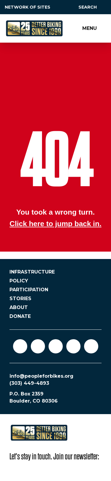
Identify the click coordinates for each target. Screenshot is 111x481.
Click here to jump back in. (55, 224)
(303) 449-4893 (29, 383)
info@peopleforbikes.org (41, 376)
